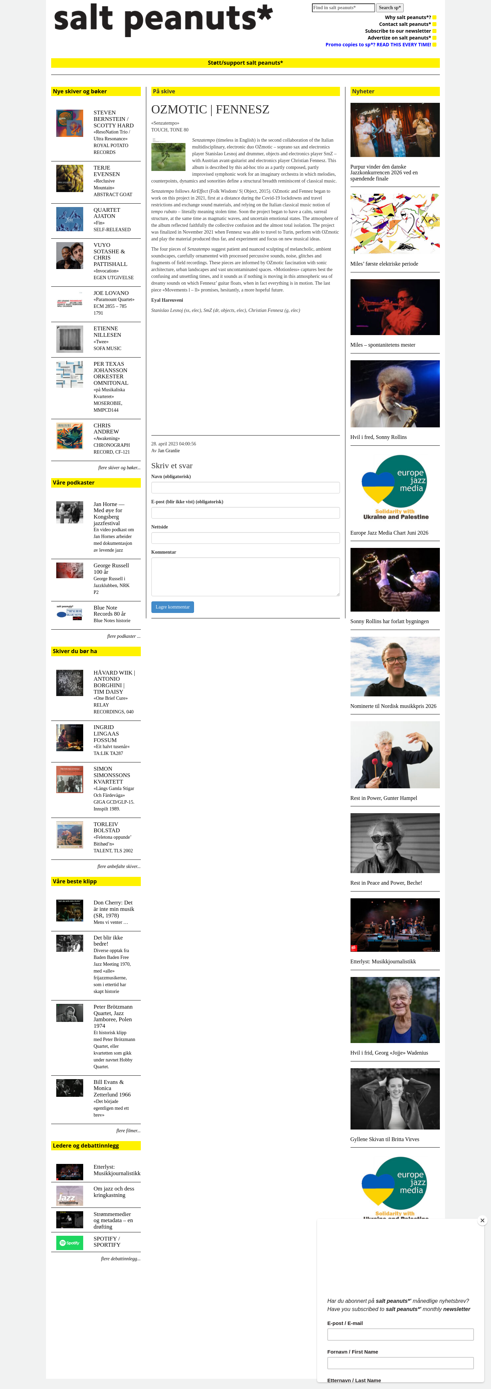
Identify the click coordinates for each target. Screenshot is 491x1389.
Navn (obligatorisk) (171, 476)
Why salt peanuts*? (410, 17)
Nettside (159, 527)
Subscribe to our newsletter (400, 31)
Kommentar (163, 552)
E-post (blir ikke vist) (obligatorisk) (187, 501)
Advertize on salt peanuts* (402, 37)
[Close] (482, 1220)
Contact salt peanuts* (407, 24)
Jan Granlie (169, 450)
